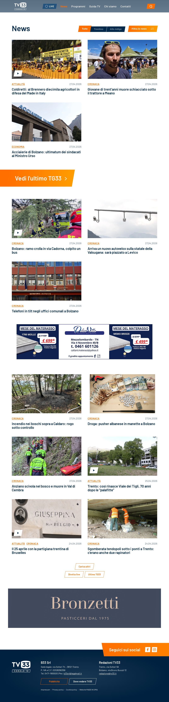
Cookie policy (71, 689)
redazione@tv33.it (108, 673)
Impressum (45, 689)
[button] (151, 6)
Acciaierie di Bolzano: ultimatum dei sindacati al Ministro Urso (46, 153)
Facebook (147, 649)
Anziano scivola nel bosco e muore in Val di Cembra (43, 488)
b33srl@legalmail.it (73, 673)
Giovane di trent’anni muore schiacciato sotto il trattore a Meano (122, 91)
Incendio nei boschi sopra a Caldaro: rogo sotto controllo (43, 425)
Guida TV (94, 6)
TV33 (20, 6)
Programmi (78, 6)
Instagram (154, 649)
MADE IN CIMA (92, 689)
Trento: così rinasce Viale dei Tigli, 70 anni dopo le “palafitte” (119, 488)
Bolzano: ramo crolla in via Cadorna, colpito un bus (46, 250)
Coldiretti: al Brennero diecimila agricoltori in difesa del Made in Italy (46, 91)
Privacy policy (58, 689)
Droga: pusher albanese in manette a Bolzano (121, 423)
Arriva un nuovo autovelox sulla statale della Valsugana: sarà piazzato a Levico (120, 250)
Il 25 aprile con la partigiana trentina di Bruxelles (40, 550)
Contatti (125, 6)
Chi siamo (110, 6)
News (63, 6)
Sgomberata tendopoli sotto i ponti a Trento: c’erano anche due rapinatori (121, 550)
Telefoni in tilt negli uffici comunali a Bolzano (45, 311)
